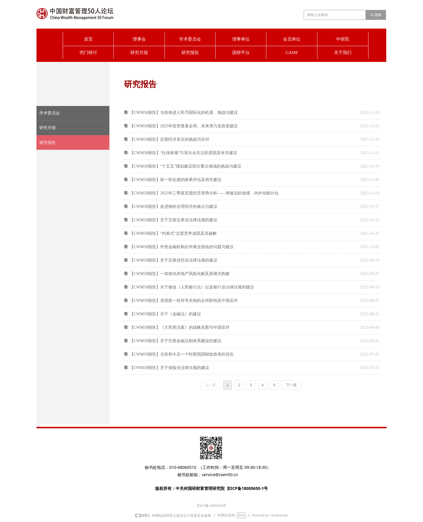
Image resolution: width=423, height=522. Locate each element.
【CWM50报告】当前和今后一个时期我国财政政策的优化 (182, 354)
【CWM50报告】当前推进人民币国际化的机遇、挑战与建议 (184, 112)
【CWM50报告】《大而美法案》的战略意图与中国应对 (180, 327)
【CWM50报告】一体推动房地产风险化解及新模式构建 (180, 274)
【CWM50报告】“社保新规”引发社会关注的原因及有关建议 (183, 153)
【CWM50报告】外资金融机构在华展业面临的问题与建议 (182, 247)
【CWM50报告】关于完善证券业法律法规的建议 (173, 220)
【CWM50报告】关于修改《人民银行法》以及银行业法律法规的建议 (192, 287)
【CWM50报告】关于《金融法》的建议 (165, 314)
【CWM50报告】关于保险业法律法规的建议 (169, 368)
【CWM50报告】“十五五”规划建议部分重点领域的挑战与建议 (185, 166)
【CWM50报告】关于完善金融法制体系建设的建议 (175, 341)
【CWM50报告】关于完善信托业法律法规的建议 (173, 260)
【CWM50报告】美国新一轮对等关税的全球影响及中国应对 (184, 300)
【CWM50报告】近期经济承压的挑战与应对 (169, 139)
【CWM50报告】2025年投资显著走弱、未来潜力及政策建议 (184, 126)
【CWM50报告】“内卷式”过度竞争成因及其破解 (173, 233)
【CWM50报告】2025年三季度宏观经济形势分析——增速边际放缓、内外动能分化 (204, 193)
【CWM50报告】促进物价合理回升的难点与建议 (173, 206)
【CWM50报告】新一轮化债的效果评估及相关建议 (175, 180)
